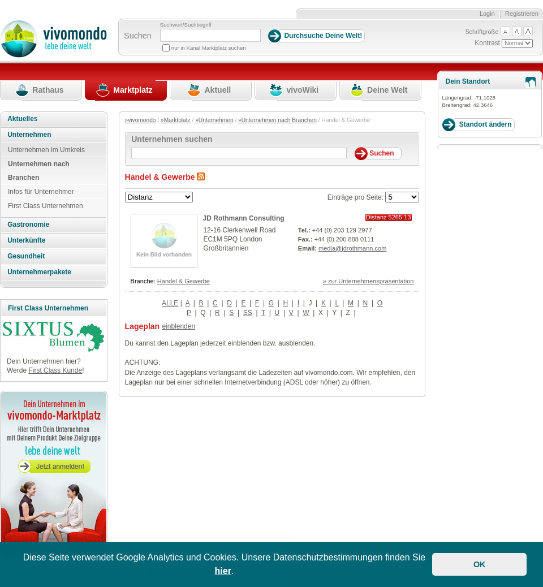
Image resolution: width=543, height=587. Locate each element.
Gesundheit (26, 256)
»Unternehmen (214, 120)
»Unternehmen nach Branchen (277, 120)
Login (487, 13)
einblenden (178, 326)
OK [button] (479, 564)
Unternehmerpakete (39, 272)
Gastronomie (28, 224)
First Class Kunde (55, 370)
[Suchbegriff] (210, 35)
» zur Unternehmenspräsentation (368, 281)
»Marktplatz (176, 120)
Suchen (138, 35)
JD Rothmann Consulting (244, 218)
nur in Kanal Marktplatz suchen (208, 48)
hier (223, 571)
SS (247, 313)
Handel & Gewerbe (183, 281)
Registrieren (521, 13)
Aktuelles (22, 119)
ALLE (170, 303)
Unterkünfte (26, 240)
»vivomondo (140, 120)
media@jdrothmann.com (352, 248)
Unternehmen (29, 135)
